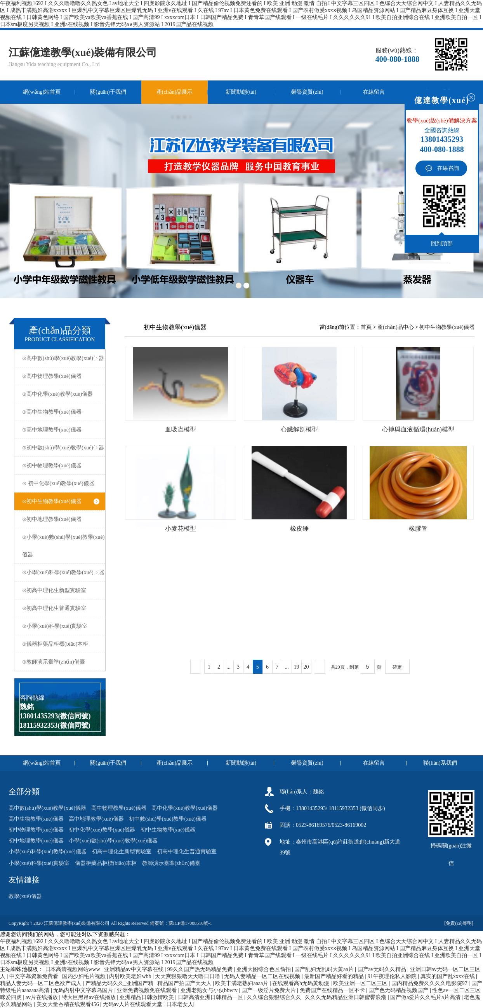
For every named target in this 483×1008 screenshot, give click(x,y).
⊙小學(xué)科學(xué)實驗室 (60, 626)
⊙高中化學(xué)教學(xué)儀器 (60, 394)
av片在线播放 (42, 997)
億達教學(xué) (441, 100)
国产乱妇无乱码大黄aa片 (324, 969)
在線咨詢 (448, 168)
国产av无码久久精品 (383, 969)
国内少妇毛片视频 (84, 976)
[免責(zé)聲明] (459, 923)
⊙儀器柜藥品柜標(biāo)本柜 (60, 644)
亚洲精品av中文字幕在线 (134, 969)
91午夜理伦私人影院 (393, 976)
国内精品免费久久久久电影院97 (430, 983)
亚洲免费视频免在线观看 (147, 990)
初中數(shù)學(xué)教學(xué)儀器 (168, 819)
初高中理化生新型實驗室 (121, 851)
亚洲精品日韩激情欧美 (147, 997)
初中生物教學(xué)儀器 (446, 327)
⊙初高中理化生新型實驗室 (60, 590)
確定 (397, 667)
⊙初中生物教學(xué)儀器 (60, 501)
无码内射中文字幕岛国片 (84, 990)
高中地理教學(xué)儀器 (96, 819)
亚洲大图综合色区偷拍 (264, 969)
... (228, 667)
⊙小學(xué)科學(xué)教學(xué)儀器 (63, 572)
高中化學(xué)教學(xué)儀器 (184, 808)
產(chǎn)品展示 (174, 92)
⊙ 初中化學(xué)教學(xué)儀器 (60, 483)
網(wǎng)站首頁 (42, 92)
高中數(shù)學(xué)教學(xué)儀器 (47, 808)
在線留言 (374, 92)
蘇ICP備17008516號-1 (190, 923)
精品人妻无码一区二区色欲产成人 (41, 983)
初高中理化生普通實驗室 (187, 851)
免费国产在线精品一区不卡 (333, 990)
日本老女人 (179, 1004)
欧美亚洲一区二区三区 (361, 983)
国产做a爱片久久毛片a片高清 (426, 997)
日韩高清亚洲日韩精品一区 (211, 997)
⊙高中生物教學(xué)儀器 (60, 412)
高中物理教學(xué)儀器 (118, 808)
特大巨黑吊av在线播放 (89, 997)
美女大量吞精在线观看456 (68, 1004)
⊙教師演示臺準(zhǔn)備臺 (60, 662)
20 (306, 667)
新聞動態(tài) (241, 92)
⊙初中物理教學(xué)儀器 (60, 465)
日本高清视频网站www (73, 969)
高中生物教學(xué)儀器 (36, 819)
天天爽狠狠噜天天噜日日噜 (188, 976)
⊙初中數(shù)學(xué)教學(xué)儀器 (63, 448)
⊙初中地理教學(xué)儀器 (60, 519)
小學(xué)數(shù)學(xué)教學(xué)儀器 (113, 841)
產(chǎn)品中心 (395, 327)
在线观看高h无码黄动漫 (301, 983)
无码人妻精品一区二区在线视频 (263, 976)
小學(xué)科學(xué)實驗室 (39, 863)
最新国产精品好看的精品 (334, 976)
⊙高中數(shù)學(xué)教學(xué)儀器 (63, 358)
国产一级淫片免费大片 (269, 990)
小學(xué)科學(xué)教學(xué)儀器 (48, 851)
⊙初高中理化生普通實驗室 (60, 608)
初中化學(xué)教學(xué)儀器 (102, 830)
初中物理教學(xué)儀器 (36, 830)
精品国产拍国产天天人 (185, 983)
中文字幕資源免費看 (34, 976)
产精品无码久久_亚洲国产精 (120, 983)
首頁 (366, 327)
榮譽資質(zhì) (307, 92)
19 (296, 667)
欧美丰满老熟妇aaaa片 (242, 983)
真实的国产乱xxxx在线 (448, 976)
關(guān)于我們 (108, 92)
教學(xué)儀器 (25, 896)
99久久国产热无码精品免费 (200, 969)
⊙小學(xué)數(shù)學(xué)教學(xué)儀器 (63, 545)
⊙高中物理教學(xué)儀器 (60, 376)
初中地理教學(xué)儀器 (36, 841)
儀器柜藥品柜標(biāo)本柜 (106, 863)
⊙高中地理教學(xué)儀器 (60, 430)
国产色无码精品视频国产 (399, 990)
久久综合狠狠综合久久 (275, 997)
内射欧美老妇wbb (131, 976)
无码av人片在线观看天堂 (133, 1004)
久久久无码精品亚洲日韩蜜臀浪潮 (346, 997)
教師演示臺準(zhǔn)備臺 (171, 863)
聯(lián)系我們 (440, 763)
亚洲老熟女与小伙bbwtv (210, 990)
